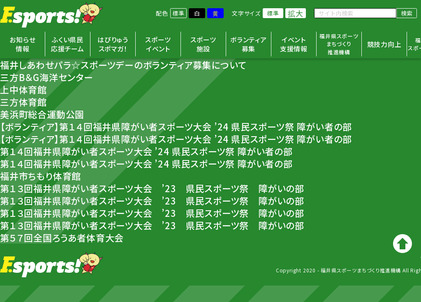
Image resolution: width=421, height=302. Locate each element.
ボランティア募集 (248, 44)
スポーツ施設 (203, 44)
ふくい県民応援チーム (67, 44)
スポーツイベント (158, 44)
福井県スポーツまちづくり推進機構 (339, 44)
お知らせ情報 (22, 44)
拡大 (295, 13)
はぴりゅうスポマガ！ (112, 44)
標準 (178, 13)
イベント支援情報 (294, 44)
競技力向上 (384, 44)
